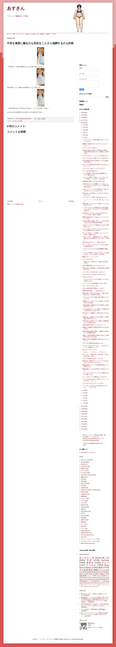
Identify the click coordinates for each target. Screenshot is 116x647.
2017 (82, 416)
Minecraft (83, 515)
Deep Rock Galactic (86, 475)
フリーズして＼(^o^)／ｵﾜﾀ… (91, 285)
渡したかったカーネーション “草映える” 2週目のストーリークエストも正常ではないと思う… (94, 614)
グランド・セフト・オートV (89, 539)
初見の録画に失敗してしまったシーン (94, 325)
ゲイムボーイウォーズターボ (89, 541)
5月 (84, 393)
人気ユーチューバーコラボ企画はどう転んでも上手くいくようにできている (96, 190)
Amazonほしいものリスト (88, 452)
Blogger (81, 639)
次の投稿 (10, 201)
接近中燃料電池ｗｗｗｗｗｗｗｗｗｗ (94, 265)
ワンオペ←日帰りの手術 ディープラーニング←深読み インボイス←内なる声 (96, 178)
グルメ (83, 470)
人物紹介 (83, 494)
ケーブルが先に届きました (90, 171)
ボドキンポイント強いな (90, 147)
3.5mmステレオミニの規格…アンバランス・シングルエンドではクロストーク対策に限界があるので (96, 185)
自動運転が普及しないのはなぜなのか (94, 181)
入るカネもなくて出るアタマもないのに (94, 274)
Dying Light (84, 530)
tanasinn (83, 507)
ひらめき (83, 472)
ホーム (41, 201)
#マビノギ (100, 438)
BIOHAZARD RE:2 (86, 535)
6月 (84, 390)
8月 (84, 135)
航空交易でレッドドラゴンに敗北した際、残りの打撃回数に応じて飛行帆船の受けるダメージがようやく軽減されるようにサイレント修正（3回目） (94, 600)
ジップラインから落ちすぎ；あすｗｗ (94, 272)
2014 (82, 424)
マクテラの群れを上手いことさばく (93, 358)
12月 (84, 125)
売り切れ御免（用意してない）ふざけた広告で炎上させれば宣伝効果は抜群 (96, 221)
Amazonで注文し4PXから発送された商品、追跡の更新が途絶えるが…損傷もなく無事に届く (96, 151)
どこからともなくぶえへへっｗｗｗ (93, 383)
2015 (82, 421)
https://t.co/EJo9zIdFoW (90, 438)
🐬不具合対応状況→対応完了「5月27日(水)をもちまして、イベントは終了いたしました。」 (95, 604)
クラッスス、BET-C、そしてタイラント (94, 168)
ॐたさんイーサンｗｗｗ (90, 349)
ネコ (82, 502)
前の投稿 (71, 201)
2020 (82, 408)
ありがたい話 (16, 121)
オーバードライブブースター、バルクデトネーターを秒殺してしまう (96, 346)
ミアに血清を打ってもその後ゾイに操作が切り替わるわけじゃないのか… (96, 309)
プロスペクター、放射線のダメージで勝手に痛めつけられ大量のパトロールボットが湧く (96, 238)
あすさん (92, 623)
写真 (82, 464)
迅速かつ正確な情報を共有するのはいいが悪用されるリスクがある (96, 336)
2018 (82, 414)
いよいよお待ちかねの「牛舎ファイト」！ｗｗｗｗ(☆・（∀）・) (96, 379)
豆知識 (83, 487)
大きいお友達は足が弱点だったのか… (94, 288)
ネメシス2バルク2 (88, 259)
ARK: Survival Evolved (87, 543)
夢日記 (83, 505)
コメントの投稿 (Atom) (16, 204)
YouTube (83, 466)
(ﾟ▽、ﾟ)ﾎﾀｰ (51, 34)
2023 (82, 120)
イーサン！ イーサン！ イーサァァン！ (95, 352)
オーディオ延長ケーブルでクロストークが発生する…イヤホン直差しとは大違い (96, 253)
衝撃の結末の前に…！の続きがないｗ (94, 290)
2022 (82, 122)
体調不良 (83, 520)
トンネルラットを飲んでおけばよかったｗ (95, 197)
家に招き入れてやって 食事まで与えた (94, 242)
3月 (84, 398)
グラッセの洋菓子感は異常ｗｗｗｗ (93, 343)
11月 (84, 127)
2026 (82, 112)
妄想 (82, 509)
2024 (82, 117)
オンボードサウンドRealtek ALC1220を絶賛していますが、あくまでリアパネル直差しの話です (96, 209)
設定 (82, 517)
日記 (82, 485)
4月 (84, 395)
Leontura (65, 639)
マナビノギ (10, 34)
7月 (84, 137)
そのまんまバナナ (88, 277)
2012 (82, 426)
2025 (82, 115)
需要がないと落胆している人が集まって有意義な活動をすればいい (96, 317)
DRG (26, 16)
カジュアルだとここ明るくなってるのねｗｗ (96, 158)
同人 (82, 537)
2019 (82, 411)
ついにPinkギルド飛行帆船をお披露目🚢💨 (93, 609)
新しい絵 (45, 34)
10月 (84, 130)
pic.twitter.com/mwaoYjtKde (91, 440)
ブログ (83, 500)
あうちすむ (30, 34)
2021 (82, 406)
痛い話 (83, 462)
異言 (82, 481)
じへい (83, 528)
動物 (82, 522)
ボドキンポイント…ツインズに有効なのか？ (96, 155)
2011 (82, 429)
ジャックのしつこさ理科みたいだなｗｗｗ (95, 377)
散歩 (82, 526)
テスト (83, 524)
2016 (82, 419)
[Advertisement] (40, 185)
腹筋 (17, 16)
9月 (84, 132)
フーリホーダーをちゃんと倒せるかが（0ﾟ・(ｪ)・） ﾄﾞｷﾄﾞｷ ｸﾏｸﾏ (96, 386)
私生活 (83, 492)
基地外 (83, 468)
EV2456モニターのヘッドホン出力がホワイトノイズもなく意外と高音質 (95, 213)
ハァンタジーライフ (21, 34)
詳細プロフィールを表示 (95, 627)
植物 (82, 496)
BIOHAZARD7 (85, 532)
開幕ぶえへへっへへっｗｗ (90, 256)
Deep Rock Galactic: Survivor (89, 490)
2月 (84, 400)
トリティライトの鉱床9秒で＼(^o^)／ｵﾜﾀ (95, 283)
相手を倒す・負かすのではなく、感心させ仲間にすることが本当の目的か (96, 293)
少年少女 (83, 483)
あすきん (16, 8)
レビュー (83, 498)
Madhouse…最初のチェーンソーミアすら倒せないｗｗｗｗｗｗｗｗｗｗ (95, 361)
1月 (84, 403)
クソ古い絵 (38, 34)
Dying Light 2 (84, 511)
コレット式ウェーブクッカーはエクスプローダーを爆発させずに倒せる (96, 229)
